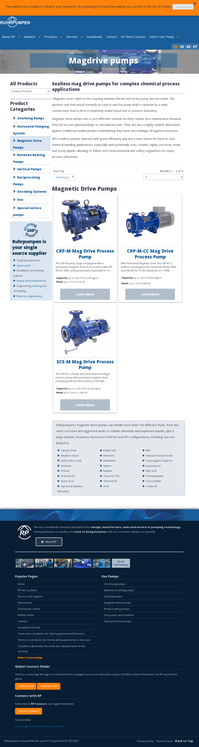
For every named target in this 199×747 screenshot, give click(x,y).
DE (189, 47)
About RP (11, 37)
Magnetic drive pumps (117, 602)
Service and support (30, 596)
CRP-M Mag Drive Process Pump (85, 254)
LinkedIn (20, 726)
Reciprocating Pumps (26, 180)
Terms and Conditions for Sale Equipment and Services (51, 633)
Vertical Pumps (29, 169)
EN (176, 47)
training (36, 286)
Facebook (47, 726)
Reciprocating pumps (117, 609)
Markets (32, 37)
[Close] (195, 3)
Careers (22, 621)
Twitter (60, 726)
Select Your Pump (164, 37)
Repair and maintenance (31, 280)
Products (53, 37)
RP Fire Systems (27, 590)
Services (74, 37)
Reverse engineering (29, 296)
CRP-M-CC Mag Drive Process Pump (150, 254)
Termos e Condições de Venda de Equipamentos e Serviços (54, 640)
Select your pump (30, 657)
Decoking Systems (32, 192)
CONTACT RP (25, 686)
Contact (111, 37)
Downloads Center (29, 609)
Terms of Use (164, 741)
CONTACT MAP (48, 686)
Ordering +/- (63, 177)
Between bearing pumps (119, 590)
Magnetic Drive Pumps (27, 144)
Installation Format (29, 627)
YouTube (33, 726)
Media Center (26, 615)
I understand (183, 7)
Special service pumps (27, 211)
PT (195, 47)
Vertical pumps (113, 596)
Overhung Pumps (30, 118)
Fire (20, 200)
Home (21, 584)
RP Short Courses (133, 37)
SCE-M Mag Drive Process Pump (85, 364)
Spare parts (24, 265)
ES (182, 47)
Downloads (94, 37)
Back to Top (184, 741)
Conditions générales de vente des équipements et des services (51, 648)
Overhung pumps (114, 584)
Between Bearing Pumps (29, 158)
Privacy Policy (145, 741)
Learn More (85, 294)
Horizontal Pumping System (31, 129)
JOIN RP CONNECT (28, 711)
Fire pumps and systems (119, 615)
